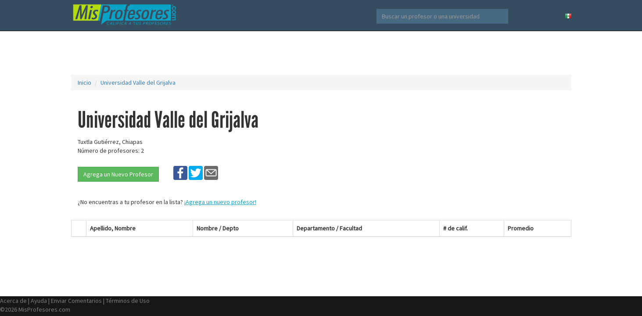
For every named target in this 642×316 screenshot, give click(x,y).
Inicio (84, 82)
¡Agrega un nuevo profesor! (220, 202)
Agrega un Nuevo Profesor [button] (118, 174)
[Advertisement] (321, 52)
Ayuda (39, 301)
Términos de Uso (128, 301)
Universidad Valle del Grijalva (138, 82)
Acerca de (13, 301)
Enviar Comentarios (76, 301)
